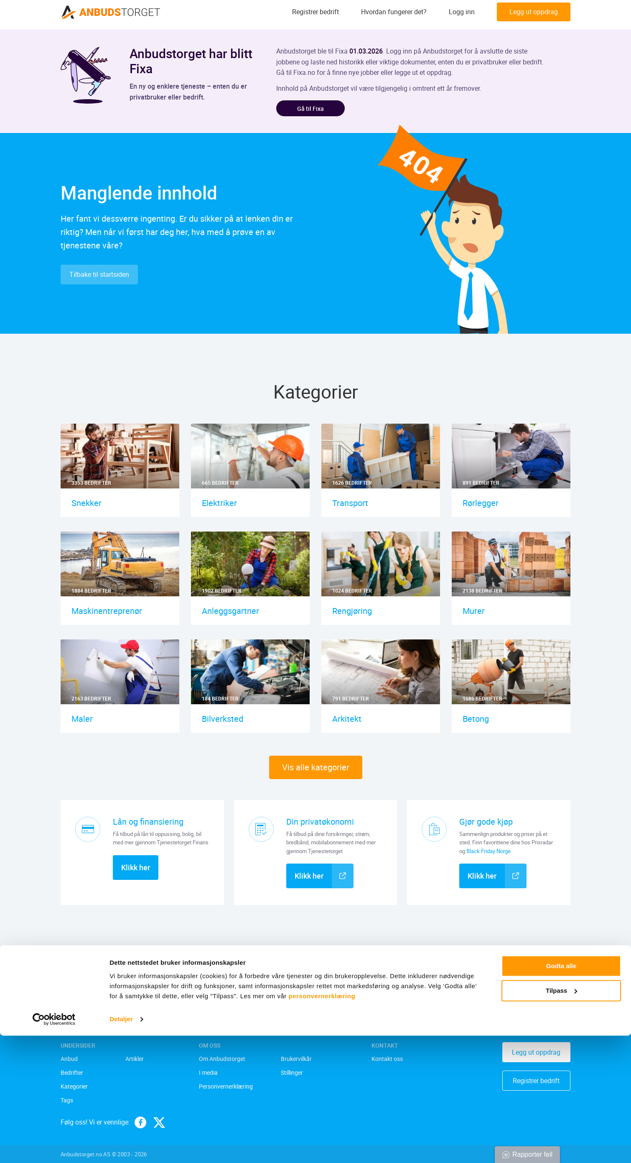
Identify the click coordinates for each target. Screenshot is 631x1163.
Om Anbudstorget (222, 1059)
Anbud (69, 1059)
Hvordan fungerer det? (394, 14)
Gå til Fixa (314, 108)
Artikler (134, 1059)
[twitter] (159, 1122)
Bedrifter (72, 1073)
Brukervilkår (296, 1059)
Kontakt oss (387, 1059)
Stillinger (292, 1073)
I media (208, 1073)
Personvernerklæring (226, 1086)
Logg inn (462, 14)
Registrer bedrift (315, 14)
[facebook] (140, 1122)
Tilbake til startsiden (99, 276)
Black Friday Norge (488, 852)
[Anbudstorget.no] (111, 14)
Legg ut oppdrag (533, 14)
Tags (67, 1100)
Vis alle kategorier (315, 768)
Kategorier (74, 1086)
